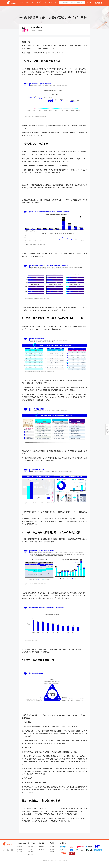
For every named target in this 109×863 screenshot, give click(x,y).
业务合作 (41, 846)
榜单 (38, 3)
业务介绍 (19, 849)
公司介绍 (19, 846)
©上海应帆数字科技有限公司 (48, 860)
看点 (33, 3)
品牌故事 (30, 851)
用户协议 (52, 849)
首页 (21, 3)
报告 (27, 3)
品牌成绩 (30, 854)
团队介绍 (19, 851)
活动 (44, 3)
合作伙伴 (19, 854)
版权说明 (52, 846)
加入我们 (41, 849)
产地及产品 (31, 849)
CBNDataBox (53, 3)
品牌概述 (30, 846)
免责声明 (52, 851)
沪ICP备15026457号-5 (63, 860)
